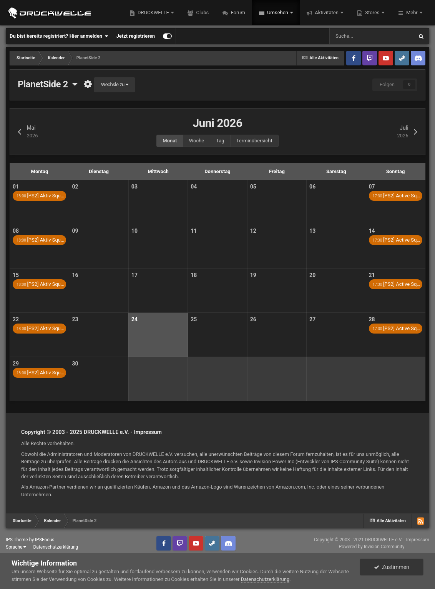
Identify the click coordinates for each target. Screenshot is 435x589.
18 (194, 275)
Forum (237, 12)
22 (16, 319)
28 (372, 319)
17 (134, 275)
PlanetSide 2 (47, 84)
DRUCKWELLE (153, 12)
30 (75, 363)
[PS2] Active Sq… (396, 196)
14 (372, 231)
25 (194, 319)
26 (253, 319)
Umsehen (277, 12)
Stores (372, 12)
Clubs (202, 12)
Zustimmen (391, 567)
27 (312, 319)
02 (75, 187)
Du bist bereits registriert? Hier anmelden (59, 36)
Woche (196, 140)
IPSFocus (44, 539)
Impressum (148, 432)
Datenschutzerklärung (55, 547)
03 (134, 187)
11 (194, 231)
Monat (170, 140)
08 (16, 231)
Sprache (16, 547)
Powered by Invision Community (372, 546)
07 (372, 187)
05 (253, 187)
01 (16, 187)
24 (134, 319)
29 (16, 363)
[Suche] (371, 36)
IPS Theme (17, 539)
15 (16, 275)
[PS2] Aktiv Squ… (40, 196)
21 (372, 275)
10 (134, 231)
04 (194, 187)
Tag (220, 140)
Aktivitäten (327, 12)
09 (75, 231)
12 (253, 231)
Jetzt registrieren (135, 36)
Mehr (412, 12)
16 (75, 275)
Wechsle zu (114, 84)
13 (312, 231)
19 (253, 275)
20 (312, 275)
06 (312, 187)
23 (75, 319)
